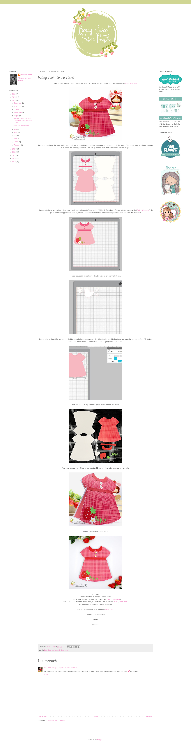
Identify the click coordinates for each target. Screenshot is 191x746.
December (18, 103)
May (15, 136)
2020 (14, 158)
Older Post (148, 716)
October (17, 109)
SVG (127, 83)
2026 (14, 94)
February (17, 145)
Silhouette (133, 83)
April (15, 139)
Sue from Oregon (51, 668)
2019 (14, 162)
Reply (46, 674)
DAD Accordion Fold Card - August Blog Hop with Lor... (22, 120)
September (18, 112)
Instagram (109, 609)
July (15, 129)
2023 (14, 149)
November (18, 106)
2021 (14, 155)
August (16, 116)
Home (96, 716)
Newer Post (43, 716)
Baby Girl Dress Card (21, 125)
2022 (14, 152)
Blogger (99, 739)
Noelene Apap (26, 75)
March (16, 142)
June (16, 132)
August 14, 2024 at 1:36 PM (68, 668)
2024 (14, 100)
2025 (14, 97)
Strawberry (64, 650)
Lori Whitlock (56, 650)
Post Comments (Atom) (56, 720)
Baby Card (47, 650)
